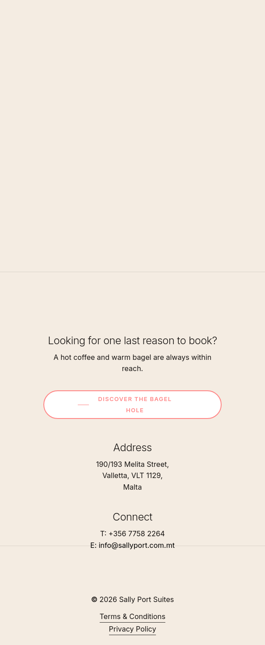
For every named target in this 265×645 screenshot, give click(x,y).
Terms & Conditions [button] (132, 616)
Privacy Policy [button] (132, 628)
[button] (136, 404)
